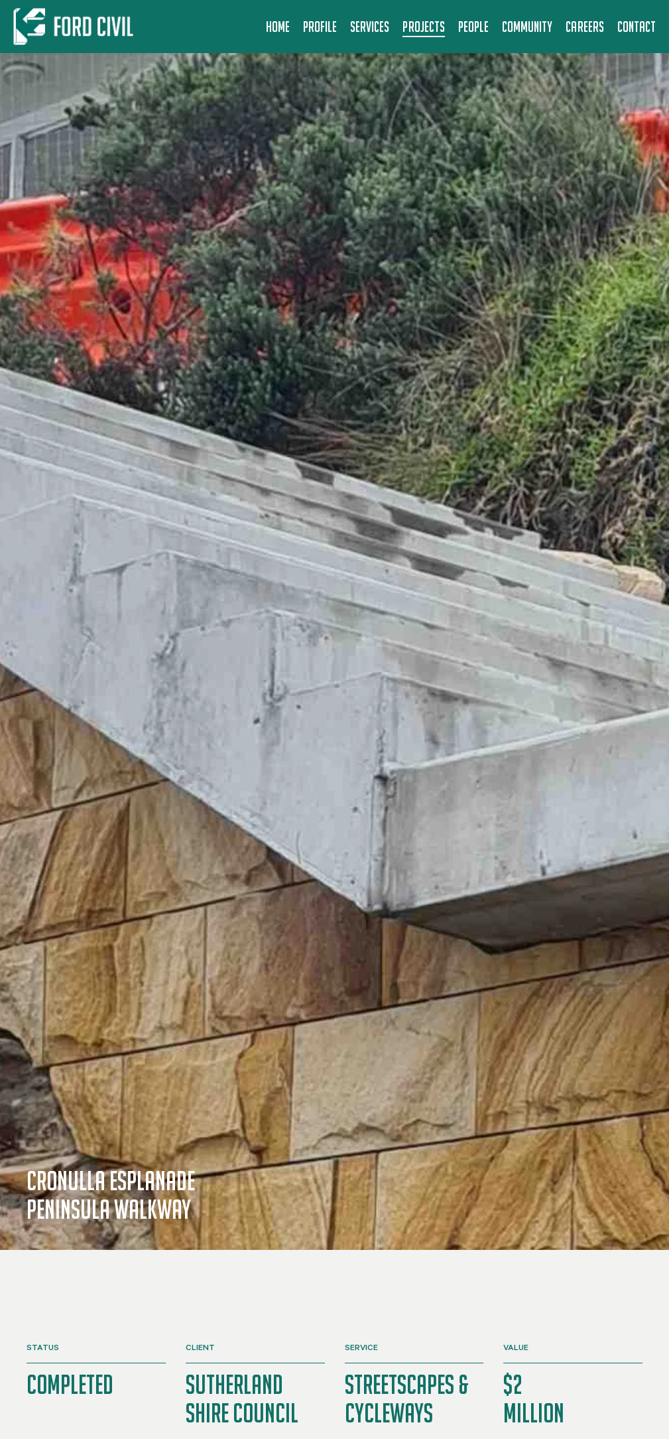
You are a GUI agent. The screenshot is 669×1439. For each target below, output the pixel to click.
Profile (320, 26)
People (473, 26)
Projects (423, 26)
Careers (584, 26)
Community (527, 26)
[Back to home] (75, 26)
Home (278, 26)
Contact (636, 26)
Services (369, 26)
